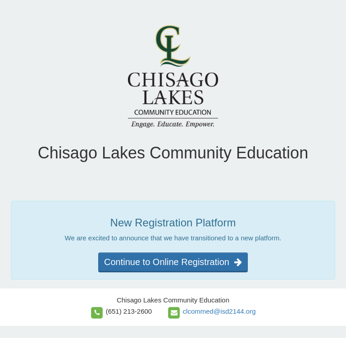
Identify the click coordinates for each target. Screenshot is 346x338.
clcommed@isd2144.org (219, 311)
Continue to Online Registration (173, 262)
